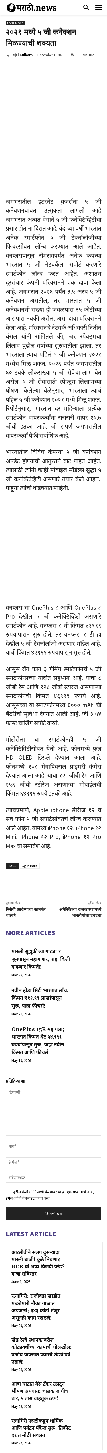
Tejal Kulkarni (22, 55)
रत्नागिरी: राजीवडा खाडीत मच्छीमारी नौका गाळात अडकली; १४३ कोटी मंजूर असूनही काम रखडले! (35, 1246)
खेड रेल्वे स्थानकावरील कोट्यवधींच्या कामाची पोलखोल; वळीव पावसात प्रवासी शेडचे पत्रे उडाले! (41, 1290)
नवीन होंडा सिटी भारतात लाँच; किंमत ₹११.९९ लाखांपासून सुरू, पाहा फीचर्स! (40, 937)
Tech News (15, 23)
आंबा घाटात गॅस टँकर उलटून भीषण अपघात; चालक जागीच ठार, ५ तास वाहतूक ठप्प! (39, 1330)
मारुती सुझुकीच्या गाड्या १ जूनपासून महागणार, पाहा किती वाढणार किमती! (40, 898)
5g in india (29, 804)
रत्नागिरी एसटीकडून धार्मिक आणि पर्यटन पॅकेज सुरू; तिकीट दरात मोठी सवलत (41, 1366)
